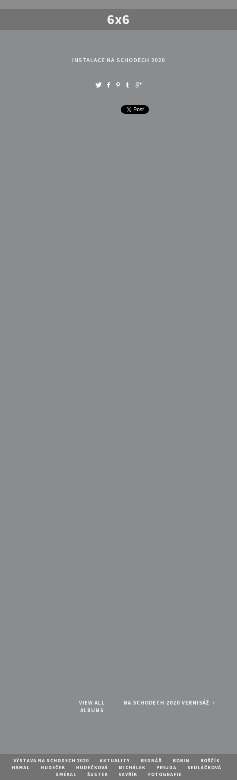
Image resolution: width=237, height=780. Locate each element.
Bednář (151, 761)
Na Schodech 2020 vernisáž (170, 702)
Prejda (166, 767)
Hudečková (92, 767)
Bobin (181, 761)
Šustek (97, 774)
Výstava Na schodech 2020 (51, 761)
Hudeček (53, 767)
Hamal (21, 767)
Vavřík (128, 774)
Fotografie (165, 774)
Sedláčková (204, 767)
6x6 (118, 19)
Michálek (132, 767)
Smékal (66, 774)
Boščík (210, 761)
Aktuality (115, 761)
